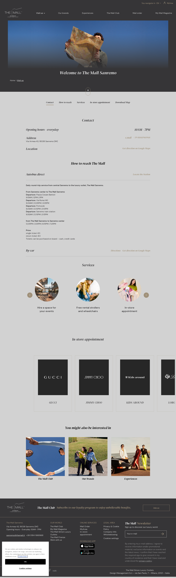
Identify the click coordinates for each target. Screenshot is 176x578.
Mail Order (85, 527)
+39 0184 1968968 (34, 536)
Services (81, 102)
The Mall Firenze (57, 538)
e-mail (128, 137)
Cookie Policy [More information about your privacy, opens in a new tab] (22, 556)
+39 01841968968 (141, 137)
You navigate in (148, 3)
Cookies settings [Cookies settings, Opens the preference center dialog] (25, 568)
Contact (50, 102)
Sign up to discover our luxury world (146, 533)
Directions (115, 251)
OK (25, 562)
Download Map (122, 102)
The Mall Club (56, 527)
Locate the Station (141, 174)
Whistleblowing (110, 535)
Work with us (56, 541)
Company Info (109, 533)
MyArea (170, 3)
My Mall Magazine (58, 530)
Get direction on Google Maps (136, 148)
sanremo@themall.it (15, 536)
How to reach (65, 102)
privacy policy (145, 562)
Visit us (39, 13)
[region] (25, 559)
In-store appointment (100, 102)
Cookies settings (111, 539)
